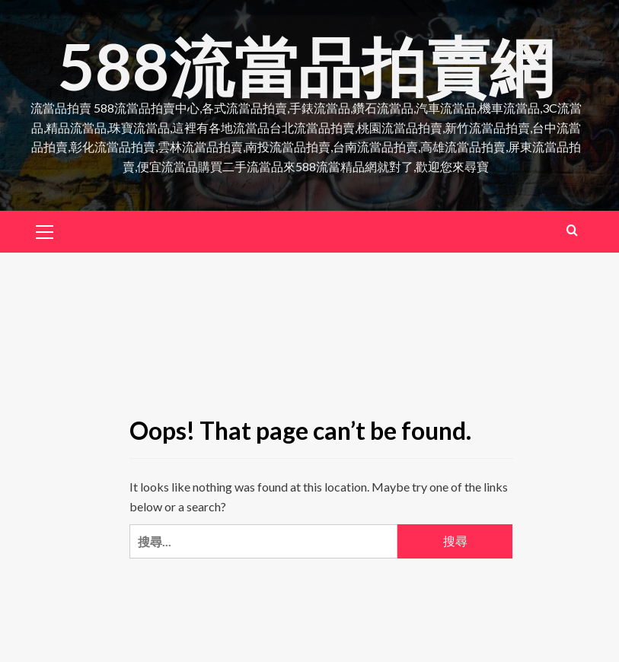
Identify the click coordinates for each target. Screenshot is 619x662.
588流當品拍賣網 (306, 65)
